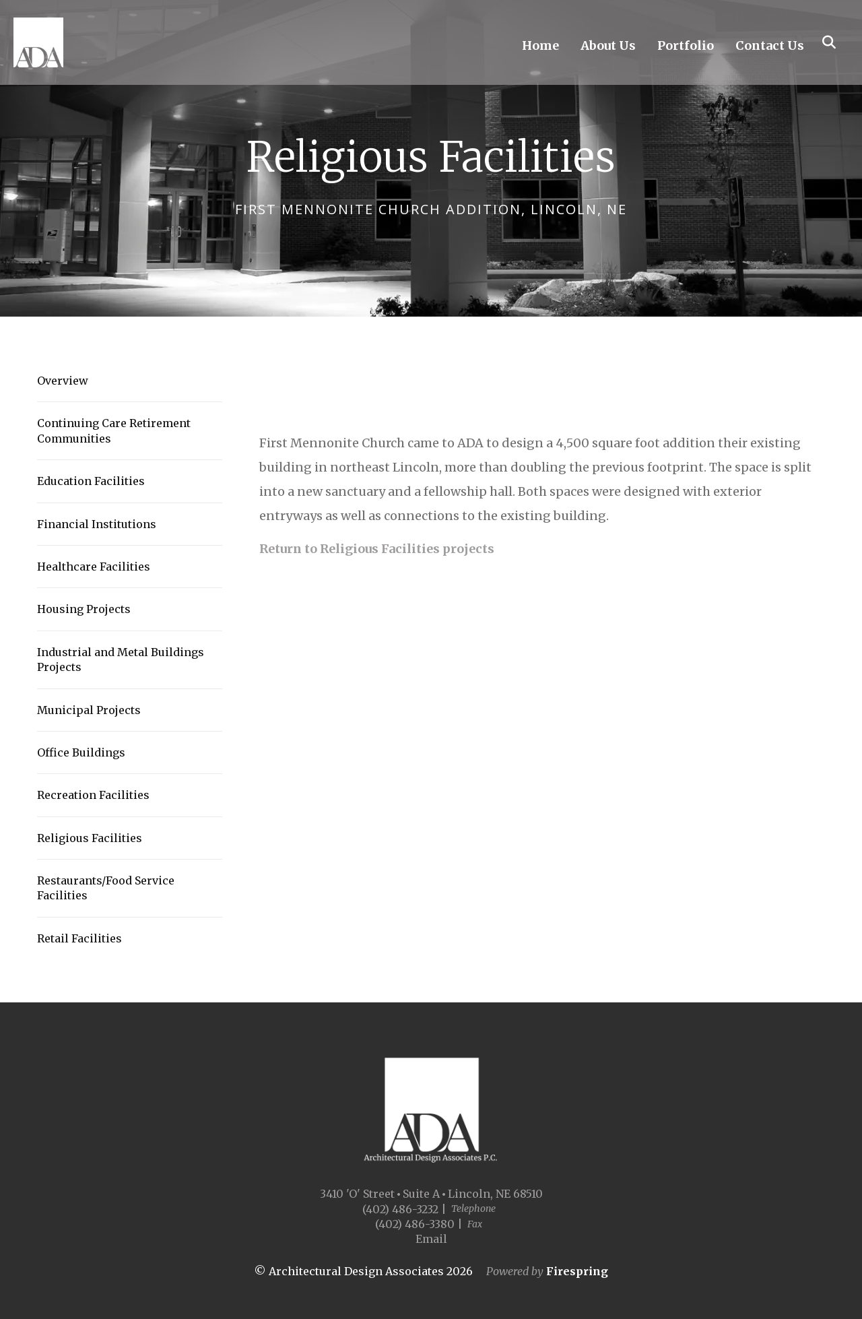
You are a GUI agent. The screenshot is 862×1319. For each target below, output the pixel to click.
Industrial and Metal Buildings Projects (120, 659)
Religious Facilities (89, 838)
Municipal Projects (89, 710)
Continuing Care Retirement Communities (114, 430)
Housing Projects (84, 609)
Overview (62, 380)
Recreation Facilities (93, 795)
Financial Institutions (96, 524)
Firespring (577, 1271)
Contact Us (769, 47)
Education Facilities (91, 481)
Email (431, 1239)
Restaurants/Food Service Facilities (105, 888)
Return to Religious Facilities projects (376, 548)
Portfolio (685, 47)
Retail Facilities (79, 938)
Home (540, 47)
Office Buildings (81, 752)
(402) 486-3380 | (419, 1224)
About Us (608, 47)
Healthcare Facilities (93, 566)
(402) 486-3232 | (404, 1209)
